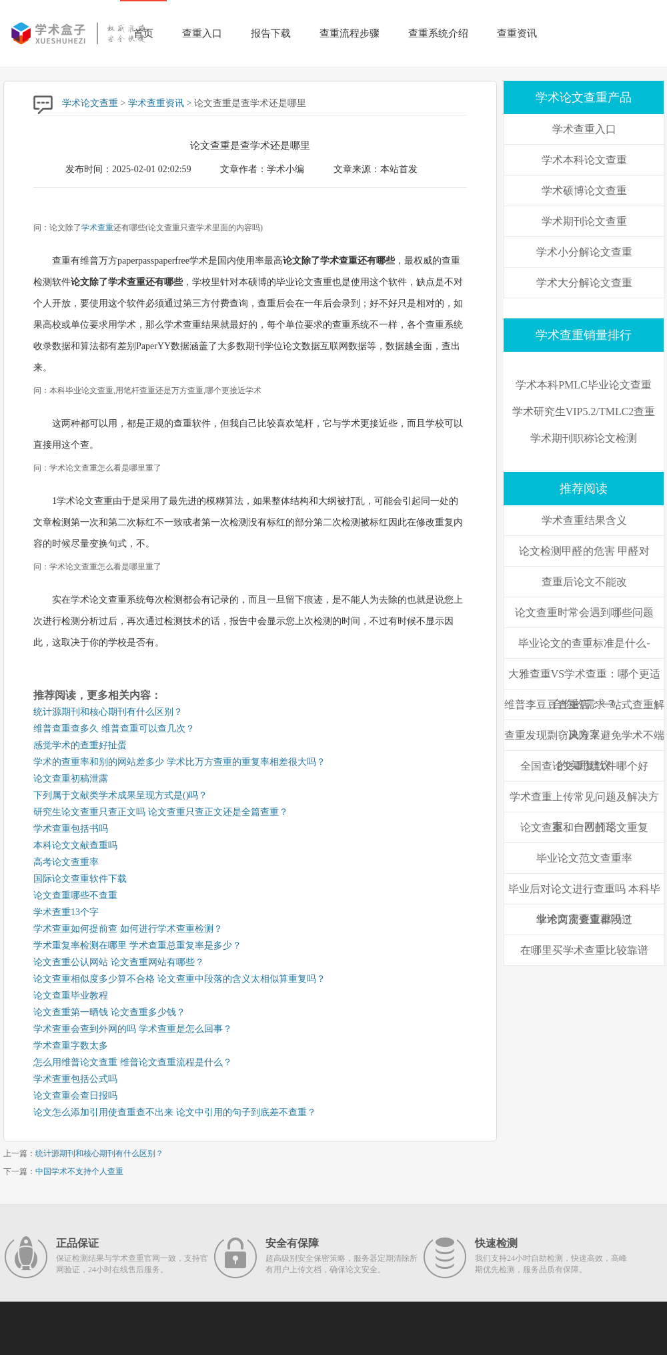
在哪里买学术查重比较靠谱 (584, 950)
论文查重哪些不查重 (75, 895)
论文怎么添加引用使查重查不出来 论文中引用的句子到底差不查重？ (174, 1112)
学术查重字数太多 (70, 1046)
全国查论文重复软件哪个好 (584, 766)
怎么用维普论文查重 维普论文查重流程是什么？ (132, 1062)
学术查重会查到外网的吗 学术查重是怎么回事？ (132, 1029)
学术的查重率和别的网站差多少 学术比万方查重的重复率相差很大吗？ (179, 762)
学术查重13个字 (66, 912)
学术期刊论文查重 (584, 221)
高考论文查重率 (66, 862)
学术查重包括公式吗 (75, 1079)
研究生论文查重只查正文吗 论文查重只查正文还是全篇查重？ (160, 812)
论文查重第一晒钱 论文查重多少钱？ (109, 1012)
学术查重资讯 (156, 103)
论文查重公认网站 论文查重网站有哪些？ (118, 962)
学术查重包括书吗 (70, 829)
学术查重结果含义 (584, 520)
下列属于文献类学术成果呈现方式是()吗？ (120, 795)
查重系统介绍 (438, 33)
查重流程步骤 (349, 33)
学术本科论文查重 (584, 160)
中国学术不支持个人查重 (79, 1171)
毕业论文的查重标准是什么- (584, 643)
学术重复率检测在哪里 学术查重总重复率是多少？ (137, 945)
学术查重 (97, 227)
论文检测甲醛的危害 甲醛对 (584, 551)
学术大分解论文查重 (584, 282)
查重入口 (202, 33)
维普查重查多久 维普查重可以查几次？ (114, 729)
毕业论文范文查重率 (584, 858)
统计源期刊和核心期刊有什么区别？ (108, 712)
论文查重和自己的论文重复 (584, 827)
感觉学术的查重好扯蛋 (80, 745)
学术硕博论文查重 (584, 190)
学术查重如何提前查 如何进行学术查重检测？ (128, 929)
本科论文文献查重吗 (75, 845)
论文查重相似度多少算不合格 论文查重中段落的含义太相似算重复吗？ (179, 979)
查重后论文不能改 (584, 581)
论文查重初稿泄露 (70, 779)
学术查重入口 (584, 129)
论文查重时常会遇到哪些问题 (584, 612)
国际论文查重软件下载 (80, 879)
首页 (143, 33)
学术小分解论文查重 (584, 252)
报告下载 (271, 33)
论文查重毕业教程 (70, 996)
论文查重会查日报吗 (75, 1096)
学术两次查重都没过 (584, 919)
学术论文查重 (90, 103)
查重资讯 (517, 33)
